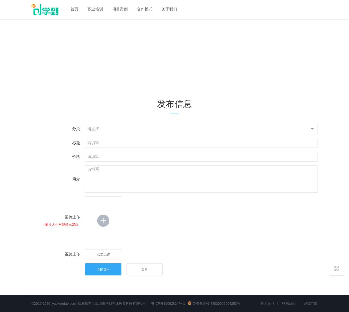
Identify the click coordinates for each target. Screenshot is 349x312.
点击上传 (103, 254)
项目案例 (120, 9)
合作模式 (144, 9)
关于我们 (169, 9)
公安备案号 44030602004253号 (214, 303)
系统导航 (310, 303)
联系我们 (289, 303)
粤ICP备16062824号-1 (168, 303)
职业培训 (95, 9)
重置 (144, 270)
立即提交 (103, 270)
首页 (74, 9)
